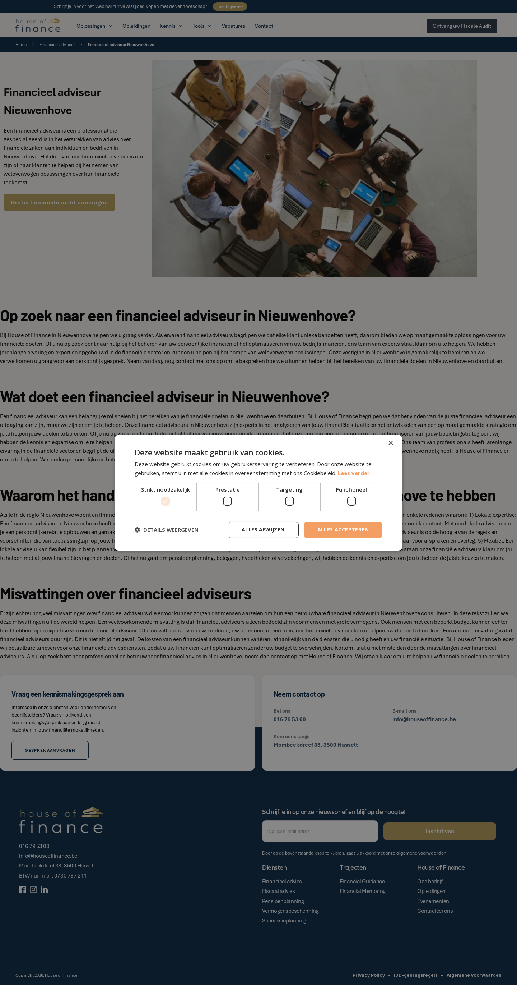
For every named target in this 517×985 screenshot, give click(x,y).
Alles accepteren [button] (343, 529)
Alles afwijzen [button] (263, 529)
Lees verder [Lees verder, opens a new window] (354, 473)
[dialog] (258, 492)
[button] (167, 529)
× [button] (390, 443)
